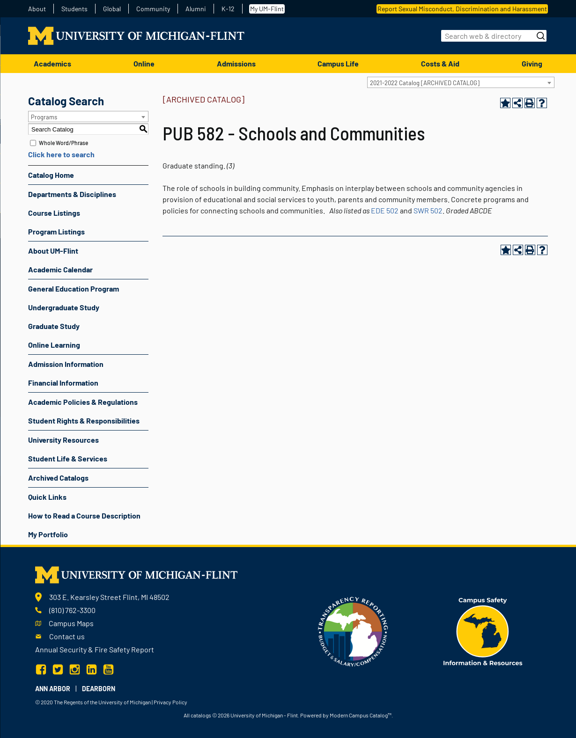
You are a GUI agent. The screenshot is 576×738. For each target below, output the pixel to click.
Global (112, 9)
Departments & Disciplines (72, 194)
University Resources (63, 439)
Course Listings (54, 212)
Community (153, 9)
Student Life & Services (67, 458)
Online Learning (54, 344)
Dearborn (98, 689)
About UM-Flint (53, 250)
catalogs (201, 715)
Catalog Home (51, 174)
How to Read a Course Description (84, 515)
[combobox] (460, 82)
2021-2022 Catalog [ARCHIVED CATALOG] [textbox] (425, 83)
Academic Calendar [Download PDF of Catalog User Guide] (60, 269)
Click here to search (61, 154)
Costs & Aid (440, 63)
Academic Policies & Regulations (83, 401)
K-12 (228, 9)
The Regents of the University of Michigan (102, 702)
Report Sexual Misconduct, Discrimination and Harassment (462, 9)
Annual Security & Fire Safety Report (94, 649)
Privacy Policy (170, 702)
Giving (532, 63)
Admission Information (65, 363)
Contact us (67, 636)
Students (74, 9)
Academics (52, 63)
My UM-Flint (267, 9)
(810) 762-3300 (72, 610)
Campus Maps (71, 623)
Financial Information (63, 382)
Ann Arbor (52, 689)
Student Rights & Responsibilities (84, 420)
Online (144, 63)
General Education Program (73, 288)
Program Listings (56, 231)
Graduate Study (54, 326)
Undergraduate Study (63, 307)
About (37, 9)
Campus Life (338, 63)
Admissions (236, 63)
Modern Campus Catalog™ (360, 715)
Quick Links (47, 496)
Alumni (195, 9)
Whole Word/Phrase (63, 142)
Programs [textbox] (44, 117)
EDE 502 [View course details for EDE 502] (385, 210)
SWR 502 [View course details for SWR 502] (428, 210)
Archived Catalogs (58, 477)
